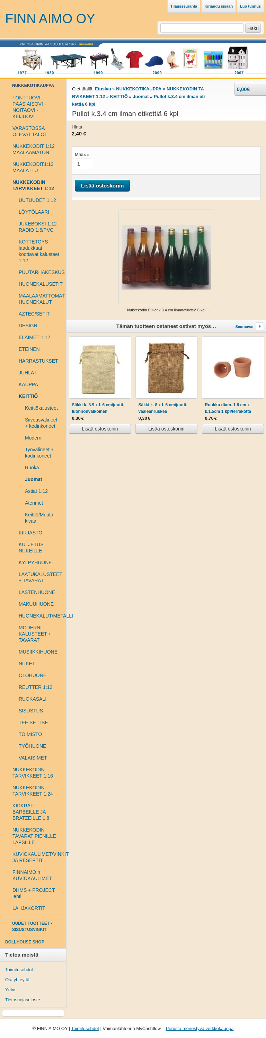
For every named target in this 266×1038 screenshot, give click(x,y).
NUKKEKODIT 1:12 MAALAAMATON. (33, 149)
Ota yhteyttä (17, 979)
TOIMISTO (30, 734)
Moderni (34, 438)
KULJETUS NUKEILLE (31, 547)
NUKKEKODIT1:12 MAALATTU (32, 167)
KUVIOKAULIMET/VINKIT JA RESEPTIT (36, 857)
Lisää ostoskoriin (100, 429)
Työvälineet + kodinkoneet (39, 453)
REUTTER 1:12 (35, 687)
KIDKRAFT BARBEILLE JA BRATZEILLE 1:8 (30, 812)
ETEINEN (29, 349)
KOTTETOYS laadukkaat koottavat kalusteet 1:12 (39, 251)
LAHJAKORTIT (28, 908)
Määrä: (82, 154)
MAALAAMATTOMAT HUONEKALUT (40, 299)
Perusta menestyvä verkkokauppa (200, 1028)
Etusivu (103, 88)
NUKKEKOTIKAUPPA (138, 88)
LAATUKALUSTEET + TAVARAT (40, 577)
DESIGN (28, 325)
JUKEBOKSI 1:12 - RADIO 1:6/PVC (39, 227)
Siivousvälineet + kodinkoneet (41, 423)
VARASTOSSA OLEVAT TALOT (29, 131)
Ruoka (32, 467)
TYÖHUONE (32, 746)
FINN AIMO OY (50, 18)
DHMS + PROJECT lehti (33, 893)
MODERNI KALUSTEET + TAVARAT (35, 634)
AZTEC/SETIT (34, 314)
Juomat (33, 479)
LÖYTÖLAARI (34, 212)
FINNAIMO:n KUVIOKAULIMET (32, 875)
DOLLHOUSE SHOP (24, 942)
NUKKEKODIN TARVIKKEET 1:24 (32, 791)
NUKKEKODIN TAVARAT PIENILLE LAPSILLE (34, 836)
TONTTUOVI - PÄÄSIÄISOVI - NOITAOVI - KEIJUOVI (29, 107)
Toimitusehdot (19, 969)
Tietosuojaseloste (22, 999)
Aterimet (34, 503)
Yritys (11, 989)
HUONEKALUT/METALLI (40, 616)
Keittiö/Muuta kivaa (39, 518)
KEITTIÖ (119, 96)
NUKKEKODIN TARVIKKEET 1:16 (32, 773)
